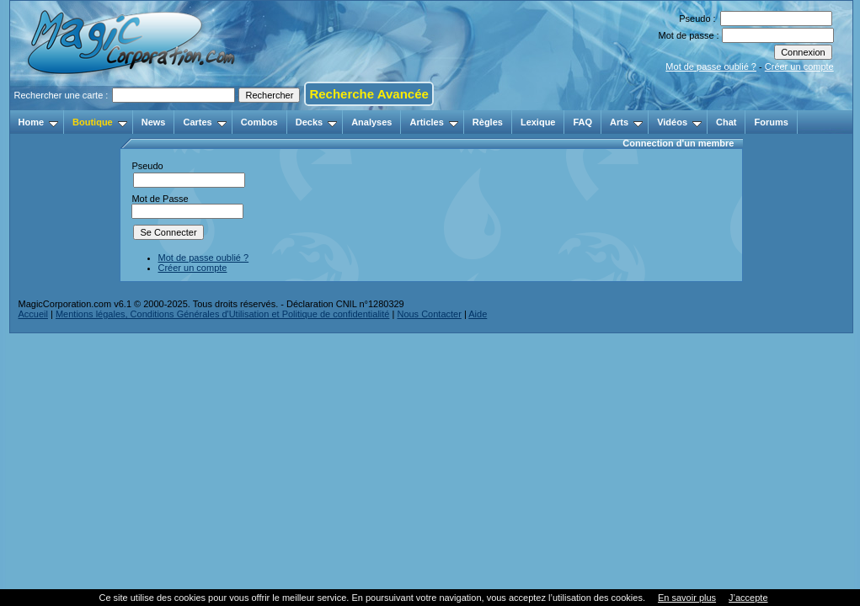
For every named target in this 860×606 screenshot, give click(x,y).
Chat (726, 122)
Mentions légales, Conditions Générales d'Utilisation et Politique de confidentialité (223, 314)
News (154, 122)
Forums (771, 122)
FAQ (582, 122)
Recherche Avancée (368, 94)
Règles (488, 122)
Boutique (99, 122)
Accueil (33, 314)
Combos (259, 122)
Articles (433, 122)
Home (39, 122)
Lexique (538, 122)
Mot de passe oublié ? (710, 66)
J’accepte (748, 598)
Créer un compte (799, 66)
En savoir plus (687, 598)
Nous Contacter (429, 314)
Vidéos (679, 122)
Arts (626, 122)
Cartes (204, 122)
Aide (477, 314)
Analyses (371, 122)
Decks (316, 122)
